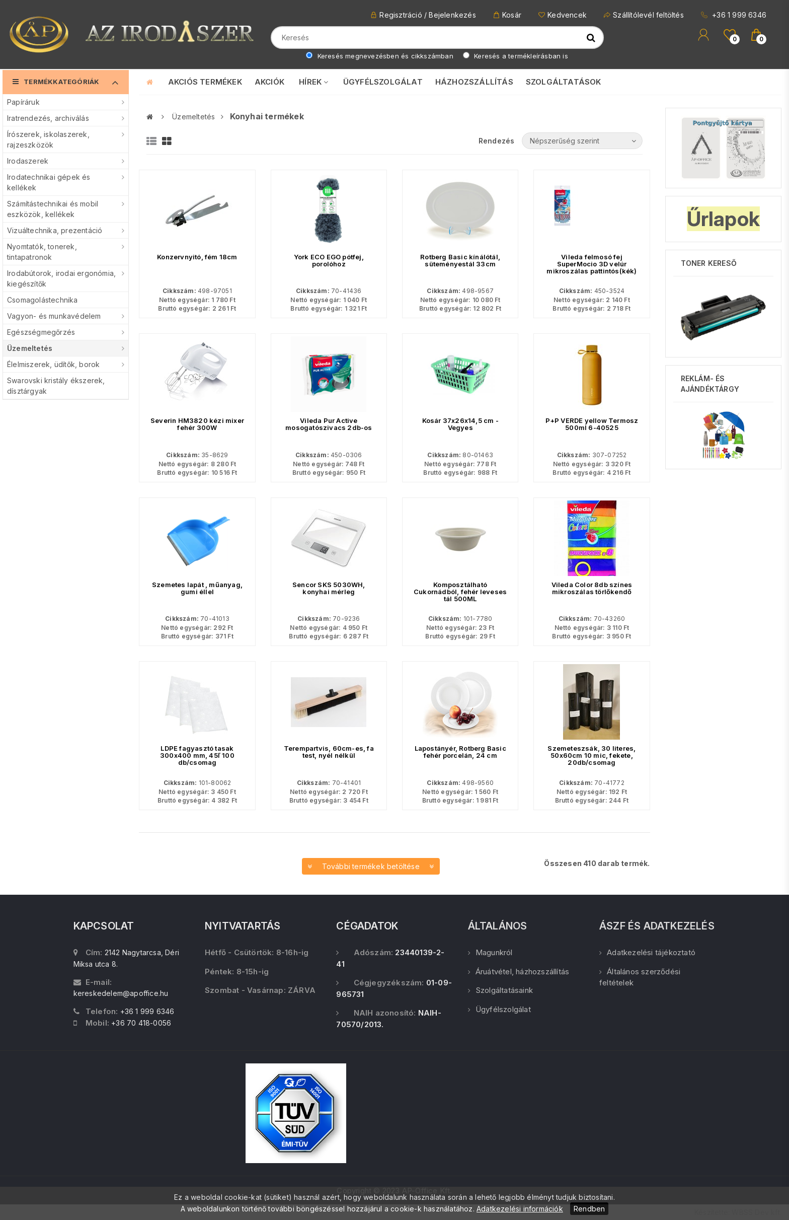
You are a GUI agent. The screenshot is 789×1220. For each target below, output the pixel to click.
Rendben (589, 1208)
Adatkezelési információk (520, 1208)
